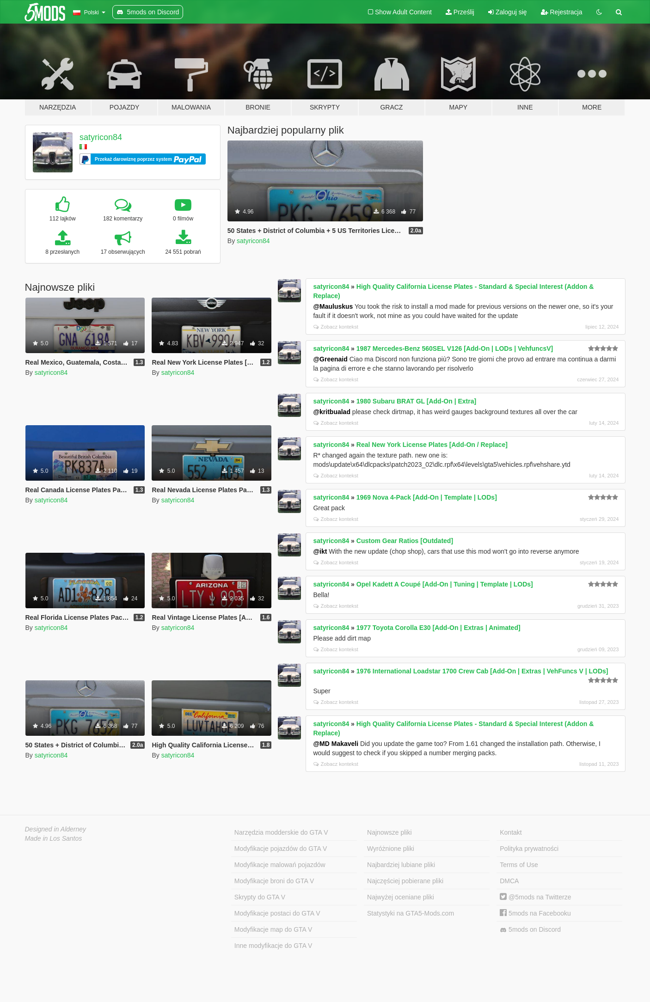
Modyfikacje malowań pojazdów (279, 864)
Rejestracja (562, 12)
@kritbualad (331, 411)
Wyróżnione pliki (390, 848)
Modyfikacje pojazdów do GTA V (280, 848)
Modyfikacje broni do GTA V (274, 881)
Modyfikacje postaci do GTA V (277, 913)
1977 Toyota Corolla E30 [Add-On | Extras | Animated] (438, 627)
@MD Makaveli (335, 743)
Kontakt (510, 832)
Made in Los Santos (53, 838)
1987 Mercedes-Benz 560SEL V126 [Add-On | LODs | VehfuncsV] (454, 348)
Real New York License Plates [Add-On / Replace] (432, 444)
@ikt (320, 551)
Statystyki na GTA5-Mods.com (410, 913)
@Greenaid (330, 359)
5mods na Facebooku (535, 913)
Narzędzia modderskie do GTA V (281, 832)
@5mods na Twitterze (535, 897)
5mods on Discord (530, 930)
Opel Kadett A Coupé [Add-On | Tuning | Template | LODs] (444, 584)
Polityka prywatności (529, 848)
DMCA (509, 881)
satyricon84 (101, 137)
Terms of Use (519, 864)
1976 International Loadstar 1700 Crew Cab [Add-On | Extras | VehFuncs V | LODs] (482, 671)
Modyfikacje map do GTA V (273, 929)
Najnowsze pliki (389, 832)
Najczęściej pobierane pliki (405, 881)
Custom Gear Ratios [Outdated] (404, 540)
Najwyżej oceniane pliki (400, 897)
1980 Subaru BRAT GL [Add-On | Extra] (416, 401)
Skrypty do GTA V (259, 897)
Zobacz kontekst (335, 327)
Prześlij (460, 12)
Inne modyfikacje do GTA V (273, 945)
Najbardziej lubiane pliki (401, 864)
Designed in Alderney (55, 829)
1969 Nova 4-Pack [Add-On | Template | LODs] (426, 497)
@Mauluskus (333, 306)
